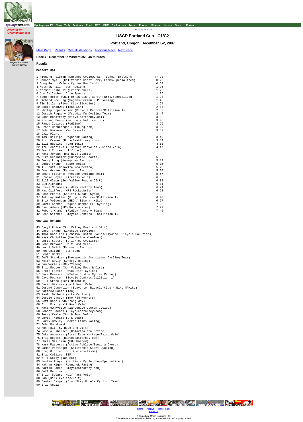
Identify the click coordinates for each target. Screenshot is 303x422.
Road (89, 25)
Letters (168, 25)
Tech (67, 25)
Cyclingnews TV (43, 25)
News (59, 25)
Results (60, 50)
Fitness (155, 25)
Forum (190, 25)
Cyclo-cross (119, 25)
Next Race (125, 50)
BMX (106, 25)
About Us (153, 411)
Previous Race (105, 50)
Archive (150, 409)
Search (179, 25)
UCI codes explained (143, 29)
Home (140, 409)
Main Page (43, 50)
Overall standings (80, 50)
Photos (143, 25)
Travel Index (164, 409)
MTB (97, 25)
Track (132, 25)
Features (78, 25)
